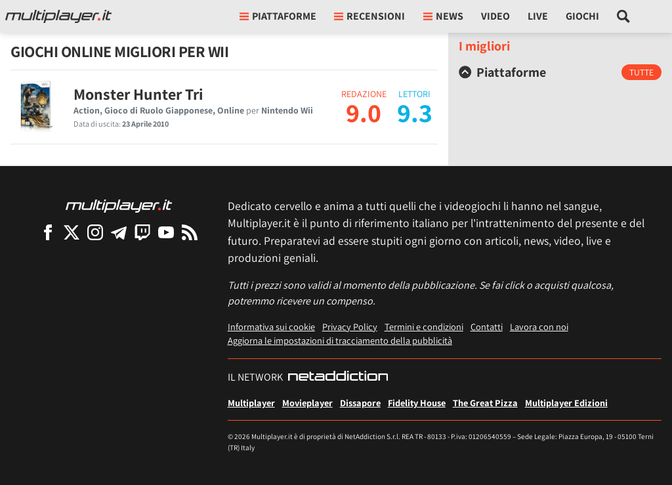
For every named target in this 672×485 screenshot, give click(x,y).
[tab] (560, 72)
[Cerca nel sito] (623, 16)
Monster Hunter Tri (138, 93)
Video (495, 16)
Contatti (487, 326)
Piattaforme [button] (278, 16)
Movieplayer (307, 402)
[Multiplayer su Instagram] (95, 232)
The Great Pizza (485, 402)
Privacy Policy (349, 326)
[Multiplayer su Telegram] (119, 232)
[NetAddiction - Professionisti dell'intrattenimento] (338, 377)
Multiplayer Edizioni (566, 402)
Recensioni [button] (369, 16)
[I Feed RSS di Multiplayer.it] (190, 232)
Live (538, 16)
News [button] (443, 16)
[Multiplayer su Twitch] (142, 232)
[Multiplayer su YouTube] (166, 232)
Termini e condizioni (424, 326)
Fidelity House (417, 402)
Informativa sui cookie (271, 326)
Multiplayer (251, 402)
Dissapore (360, 402)
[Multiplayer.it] (58, 16)
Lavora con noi (539, 326)
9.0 (363, 112)
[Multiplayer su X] (71, 232)
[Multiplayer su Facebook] (48, 232)
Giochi (582, 16)
